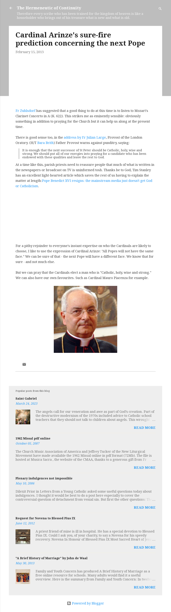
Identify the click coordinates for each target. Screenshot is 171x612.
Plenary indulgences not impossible (44, 478)
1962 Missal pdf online (33, 438)
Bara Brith (45, 143)
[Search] (160, 9)
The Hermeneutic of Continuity (49, 8)
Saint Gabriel (26, 398)
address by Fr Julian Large (85, 137)
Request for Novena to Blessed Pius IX (45, 518)
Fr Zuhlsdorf (25, 111)
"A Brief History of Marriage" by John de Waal (52, 558)
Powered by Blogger (85, 603)
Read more (144, 428)
